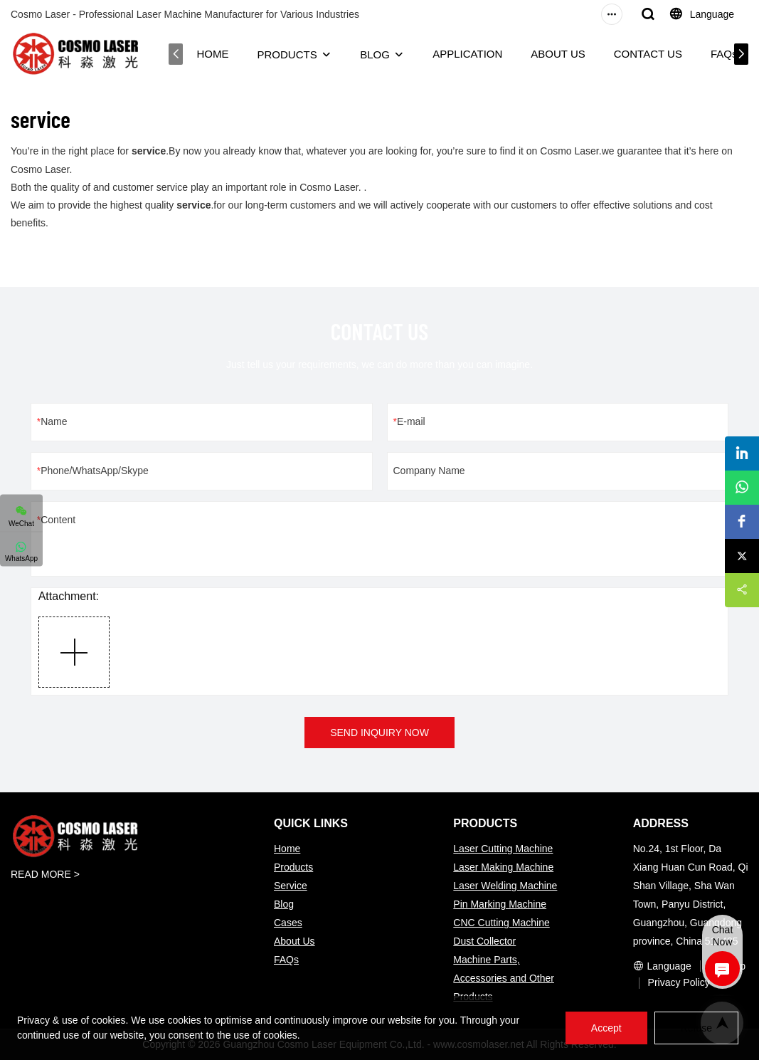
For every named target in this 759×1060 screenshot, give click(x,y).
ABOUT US (555, 54)
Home (287, 848)
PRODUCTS (284, 54)
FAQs (720, 54)
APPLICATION (464, 54)
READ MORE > (45, 874)
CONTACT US (644, 54)
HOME (209, 54)
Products (293, 867)
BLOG (372, 54)
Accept (606, 1028)
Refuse (696, 1028)
